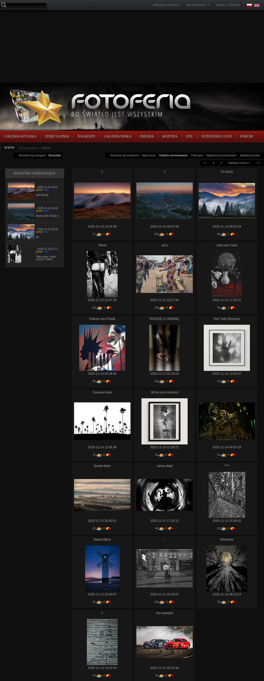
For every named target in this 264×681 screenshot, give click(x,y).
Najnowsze (149, 155)
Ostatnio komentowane (173, 155)
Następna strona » (238, 162)
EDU (189, 136)
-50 (204, 162)
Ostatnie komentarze (35, 173)
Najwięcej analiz (250, 155)
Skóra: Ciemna (228, 5)
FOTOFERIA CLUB (217, 136)
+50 (258, 162)
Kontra (170, 136)
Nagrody (87, 136)
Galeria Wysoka (20, 136)
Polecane (197, 155)
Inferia (147, 136)
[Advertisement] (116, 46)
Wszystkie (54, 155)
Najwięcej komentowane (221, 155)
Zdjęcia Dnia (57, 136)
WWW (9, 148)
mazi (45, 189)
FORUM (246, 136)
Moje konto (196, 5)
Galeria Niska (117, 136)
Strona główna (166, 5)
